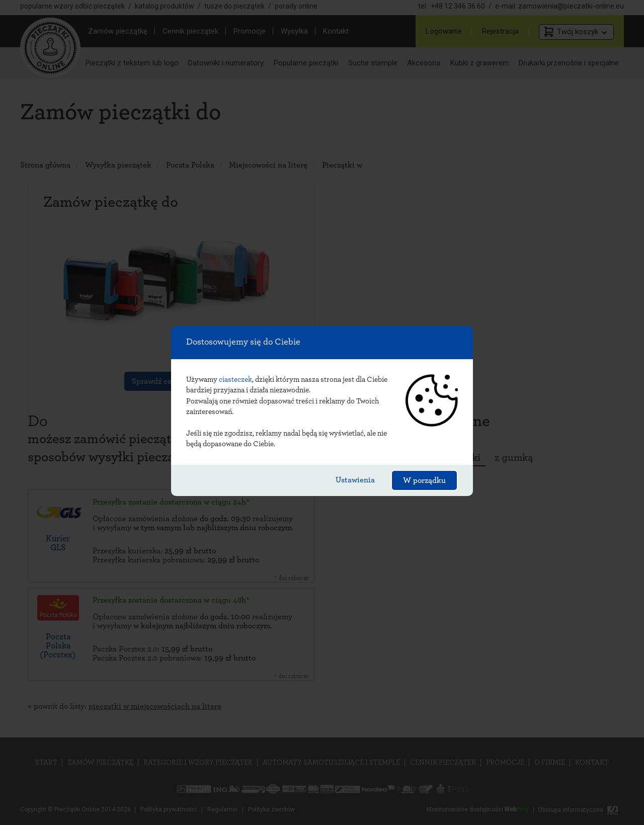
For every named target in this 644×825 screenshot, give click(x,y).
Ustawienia (355, 480)
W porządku (424, 480)
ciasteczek (235, 379)
